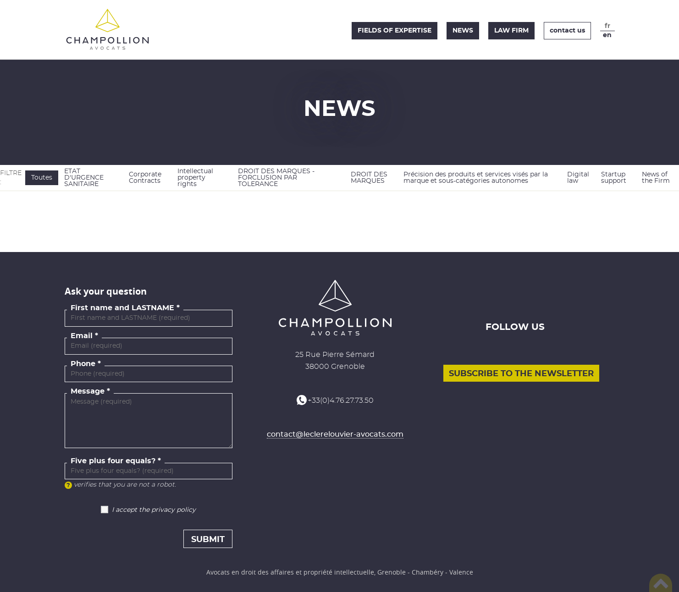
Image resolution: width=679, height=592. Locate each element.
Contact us (567, 30)
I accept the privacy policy (154, 510)
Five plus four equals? (113, 461)
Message (88, 391)
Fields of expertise (394, 30)
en (607, 35)
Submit (208, 540)
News (463, 30)
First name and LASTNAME (122, 308)
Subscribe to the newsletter (521, 374)
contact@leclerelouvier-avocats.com (335, 434)
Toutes (41, 178)
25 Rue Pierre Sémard (335, 354)
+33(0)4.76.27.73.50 (341, 400)
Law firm (511, 30)
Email (82, 336)
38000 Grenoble (335, 366)
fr (607, 26)
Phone (83, 363)
